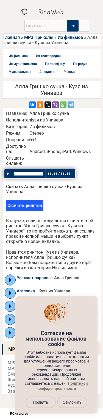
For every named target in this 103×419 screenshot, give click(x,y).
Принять (40, 402)
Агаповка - (43, 290)
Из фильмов (70, 37)
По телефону (55, 64)
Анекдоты (47, 72)
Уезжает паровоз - (48, 277)
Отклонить (72, 402)
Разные (69, 72)
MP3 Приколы (39, 37)
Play (10, 280)
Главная (11, 37)
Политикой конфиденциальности (62, 386)
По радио (80, 64)
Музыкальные (20, 72)
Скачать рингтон (24, 205)
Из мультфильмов (23, 64)
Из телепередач (48, 56)
